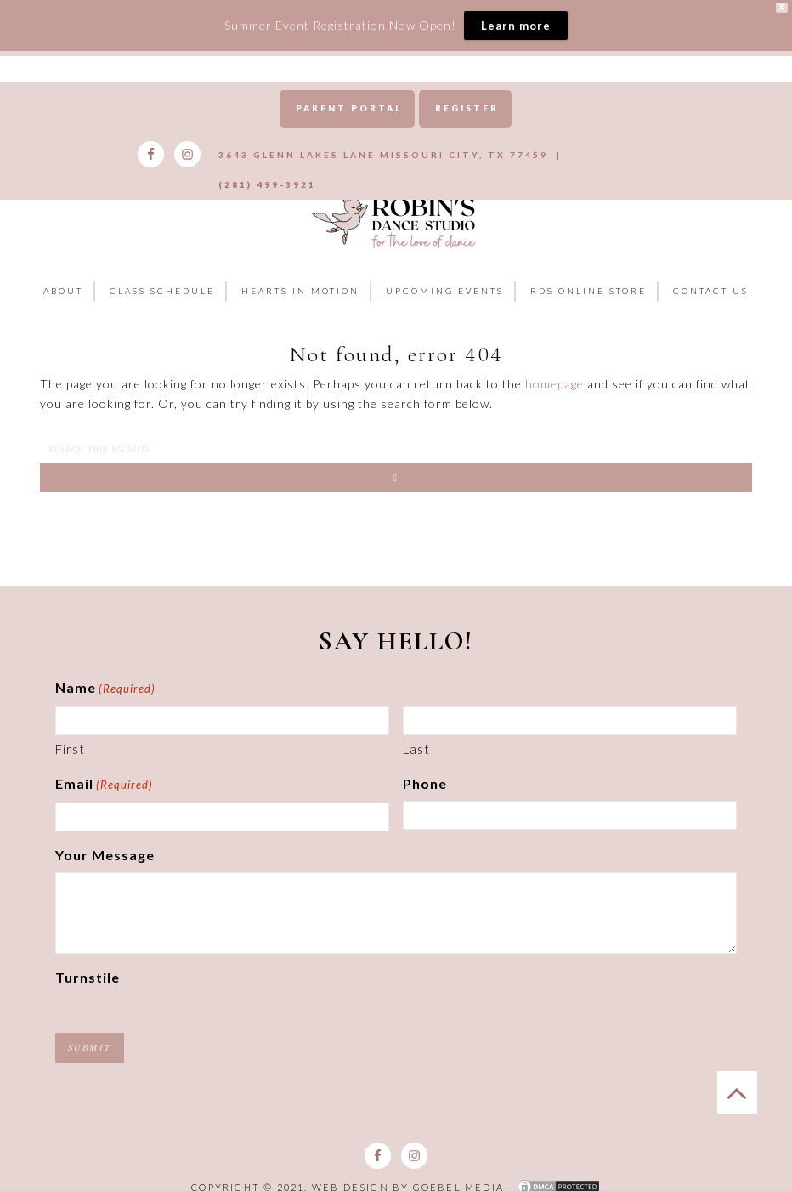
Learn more (516, 25)
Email (104, 766)
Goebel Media (458, 1167)
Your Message (105, 835)
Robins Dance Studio (396, 200)
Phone (425, 764)
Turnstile (87, 958)
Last (416, 729)
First (70, 729)
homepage (554, 365)
